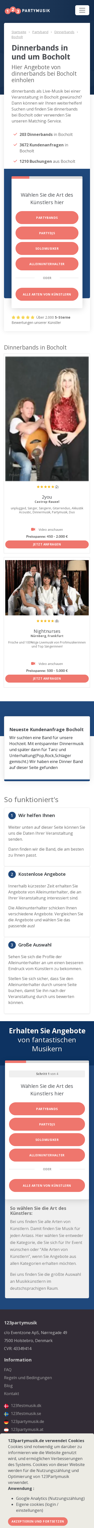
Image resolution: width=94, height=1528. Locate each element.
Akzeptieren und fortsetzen (38, 1521)
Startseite (19, 32)
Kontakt (11, 1393)
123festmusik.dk (22, 1405)
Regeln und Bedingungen (28, 1377)
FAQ (8, 1369)
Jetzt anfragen (47, 544)
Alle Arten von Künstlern (47, 294)
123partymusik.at (23, 1429)
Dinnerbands (64, 32)
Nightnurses (47, 631)
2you (47, 497)
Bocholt (17, 37)
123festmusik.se (22, 1413)
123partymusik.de (24, 1421)
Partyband (40, 32)
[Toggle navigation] (82, 10)
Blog (8, 1385)
